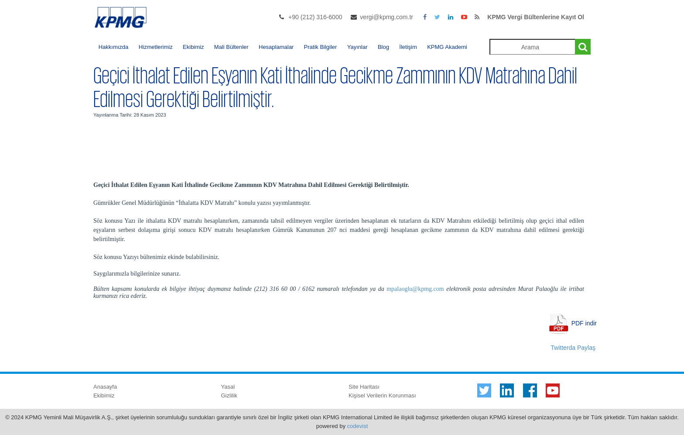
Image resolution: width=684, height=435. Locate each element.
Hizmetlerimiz (156, 47)
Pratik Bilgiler (320, 47)
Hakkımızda (114, 47)
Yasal (228, 386)
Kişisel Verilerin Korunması (382, 395)
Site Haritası (364, 386)
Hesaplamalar (276, 47)
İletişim (408, 47)
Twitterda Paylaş (573, 347)
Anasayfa (105, 386)
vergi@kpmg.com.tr (386, 17)
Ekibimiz (193, 47)
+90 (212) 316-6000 (315, 17)
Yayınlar (357, 47)
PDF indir (584, 322)
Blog (383, 47)
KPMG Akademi (447, 47)
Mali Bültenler (231, 47)
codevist (357, 426)
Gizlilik (229, 395)
